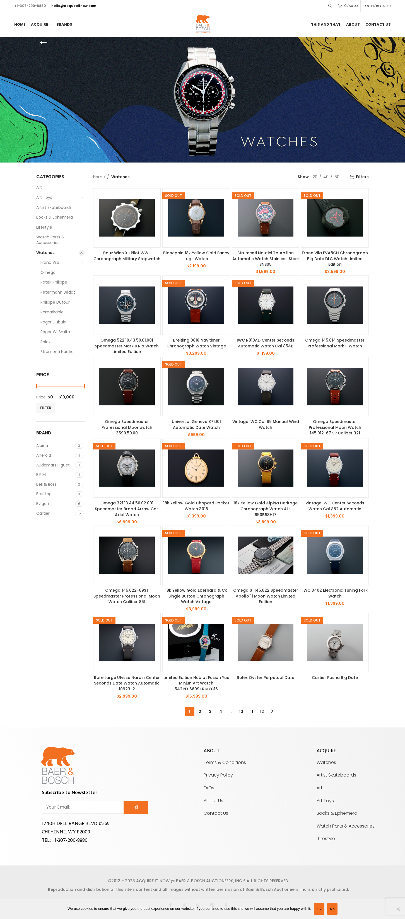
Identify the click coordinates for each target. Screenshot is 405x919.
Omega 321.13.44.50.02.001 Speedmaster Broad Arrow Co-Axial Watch (127, 508)
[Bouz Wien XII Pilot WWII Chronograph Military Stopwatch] (127, 218)
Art (39, 187)
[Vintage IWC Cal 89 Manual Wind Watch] (266, 386)
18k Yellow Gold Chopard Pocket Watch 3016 (196, 506)
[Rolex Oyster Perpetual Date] (266, 642)
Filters (362, 177)
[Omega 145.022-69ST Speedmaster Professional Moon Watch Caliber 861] (127, 555)
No (332, 909)
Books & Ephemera (54, 217)
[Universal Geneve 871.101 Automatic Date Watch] (196, 386)
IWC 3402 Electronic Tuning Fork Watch (335, 593)
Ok (319, 909)
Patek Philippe (53, 282)
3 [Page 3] (210, 711)
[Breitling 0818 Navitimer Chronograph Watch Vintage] (196, 305)
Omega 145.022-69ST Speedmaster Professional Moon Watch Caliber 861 (126, 595)
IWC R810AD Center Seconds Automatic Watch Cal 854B (265, 343)
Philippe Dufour (55, 302)
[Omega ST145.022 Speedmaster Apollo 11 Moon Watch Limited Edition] (266, 555)
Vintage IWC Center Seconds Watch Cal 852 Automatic (334, 506)
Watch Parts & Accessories (50, 239)
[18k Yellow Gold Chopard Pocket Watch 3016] (196, 468)
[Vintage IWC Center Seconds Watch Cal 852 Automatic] (335, 468)
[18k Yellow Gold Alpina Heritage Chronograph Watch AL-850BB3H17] (266, 468)
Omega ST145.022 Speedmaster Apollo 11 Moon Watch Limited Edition (265, 595)
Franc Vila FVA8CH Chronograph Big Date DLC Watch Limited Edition (335, 258)
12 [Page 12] (262, 711)
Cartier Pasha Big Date (335, 677)
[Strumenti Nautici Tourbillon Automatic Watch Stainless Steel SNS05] (266, 218)
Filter (45, 407)
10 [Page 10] (241, 711)
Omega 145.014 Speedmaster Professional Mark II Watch (335, 343)
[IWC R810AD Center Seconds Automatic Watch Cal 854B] (266, 305)
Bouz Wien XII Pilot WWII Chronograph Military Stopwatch (126, 256)
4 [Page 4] (220, 711)
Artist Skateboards (54, 207)
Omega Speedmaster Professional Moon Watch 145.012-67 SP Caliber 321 (335, 427)
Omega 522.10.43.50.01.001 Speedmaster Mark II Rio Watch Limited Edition (127, 345)
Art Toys (44, 197)
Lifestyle (44, 227)
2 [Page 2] (200, 711)
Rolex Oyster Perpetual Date (265, 677)
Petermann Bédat (57, 292)
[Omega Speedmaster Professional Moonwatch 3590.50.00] (127, 386)
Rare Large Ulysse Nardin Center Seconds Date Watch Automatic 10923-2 (127, 683)
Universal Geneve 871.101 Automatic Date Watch (196, 424)
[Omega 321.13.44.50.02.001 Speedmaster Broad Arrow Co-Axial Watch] (127, 468)
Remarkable (52, 312)
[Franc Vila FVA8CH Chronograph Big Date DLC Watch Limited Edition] (335, 218)
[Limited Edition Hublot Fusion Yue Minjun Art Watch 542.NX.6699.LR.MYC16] (196, 642)
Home (99, 177)
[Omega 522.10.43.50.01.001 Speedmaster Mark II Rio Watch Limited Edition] (127, 305)
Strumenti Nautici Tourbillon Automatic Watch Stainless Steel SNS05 (265, 258)
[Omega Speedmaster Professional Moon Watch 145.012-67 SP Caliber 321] (335, 386)
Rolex (45, 342)
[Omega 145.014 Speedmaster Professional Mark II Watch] (335, 305)
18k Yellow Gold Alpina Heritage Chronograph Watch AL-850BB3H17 (265, 508)
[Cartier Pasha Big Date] (335, 642)
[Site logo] (202, 24)
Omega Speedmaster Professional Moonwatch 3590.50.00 (127, 427)
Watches (45, 252)
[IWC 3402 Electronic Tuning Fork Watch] (335, 555)
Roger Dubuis (53, 322)
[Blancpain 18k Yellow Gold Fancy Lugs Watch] (196, 218)
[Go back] (43, 42)
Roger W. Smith (55, 332)
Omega (48, 272)
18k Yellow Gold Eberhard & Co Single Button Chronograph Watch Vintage (196, 595)
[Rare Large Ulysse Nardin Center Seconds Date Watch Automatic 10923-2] (127, 642)
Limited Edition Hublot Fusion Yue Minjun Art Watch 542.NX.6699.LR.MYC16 (196, 683)
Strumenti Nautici (57, 351)
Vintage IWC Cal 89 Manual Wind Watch (265, 424)
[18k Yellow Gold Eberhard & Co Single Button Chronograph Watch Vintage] (196, 555)
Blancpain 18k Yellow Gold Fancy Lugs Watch (196, 256)
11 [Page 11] (251, 711)
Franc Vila (49, 262)
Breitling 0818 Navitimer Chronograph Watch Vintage (196, 343)
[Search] (330, 5)
